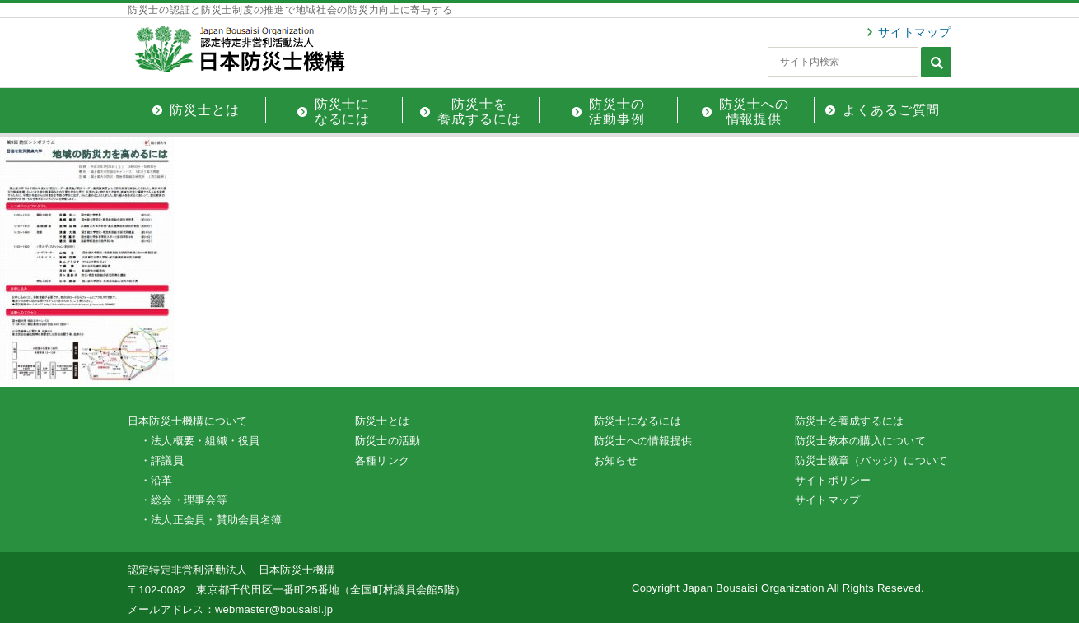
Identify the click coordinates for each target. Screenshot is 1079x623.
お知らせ (616, 460)
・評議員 (162, 460)
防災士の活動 (387, 441)
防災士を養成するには (849, 421)
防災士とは (382, 421)
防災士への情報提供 (643, 441)
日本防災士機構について (188, 421)
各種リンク (382, 460)
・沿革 (156, 480)
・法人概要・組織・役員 (200, 441)
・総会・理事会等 (183, 500)
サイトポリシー (833, 480)
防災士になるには (637, 421)
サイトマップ (914, 32)
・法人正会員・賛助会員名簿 (211, 520)
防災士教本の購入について (860, 441)
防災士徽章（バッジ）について (871, 460)
